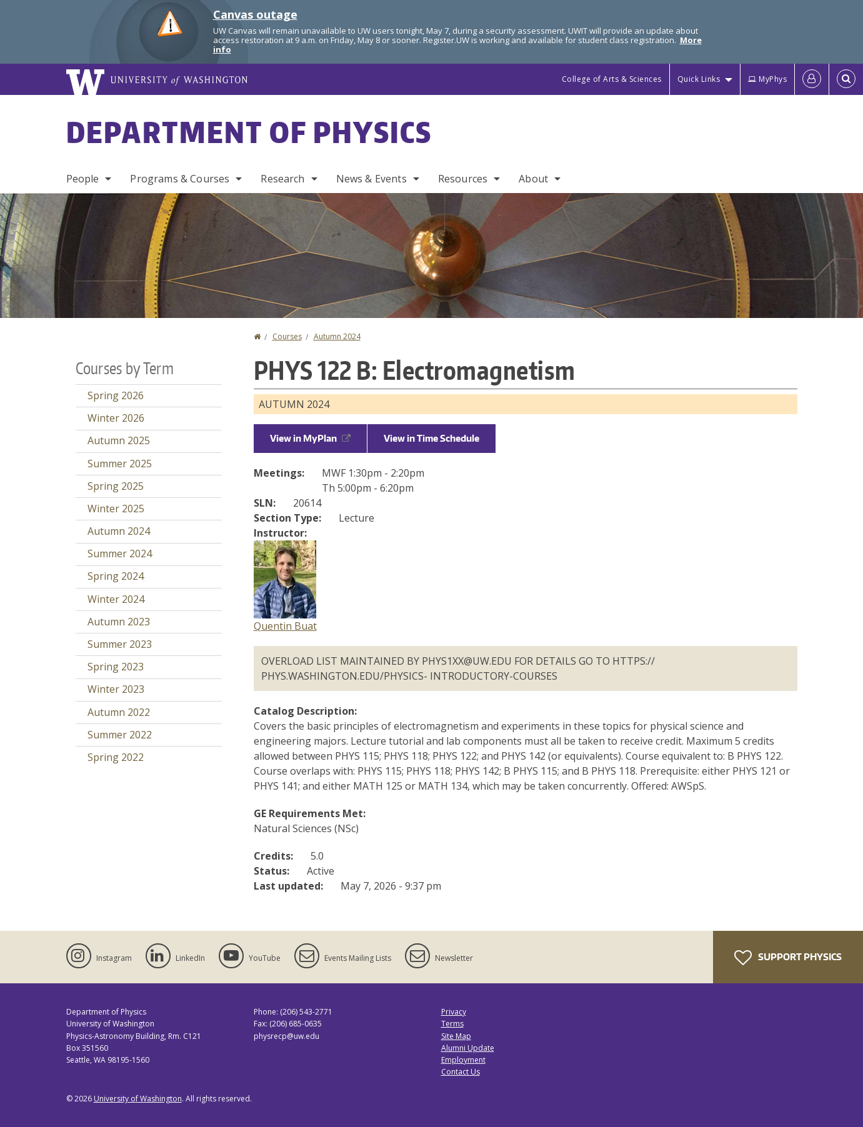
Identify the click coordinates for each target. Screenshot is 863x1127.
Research (282, 179)
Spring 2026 (115, 395)
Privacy (453, 1011)
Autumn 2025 (118, 440)
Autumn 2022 (118, 712)
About (533, 179)
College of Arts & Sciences (612, 79)
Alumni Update (467, 1048)
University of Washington (138, 1098)
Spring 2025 (115, 486)
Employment (463, 1060)
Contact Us (460, 1071)
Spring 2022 (115, 757)
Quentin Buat (285, 626)
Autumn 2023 (118, 621)
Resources (462, 179)
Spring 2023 (115, 666)
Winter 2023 (115, 689)
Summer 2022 (119, 735)
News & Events (371, 179)
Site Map (456, 1036)
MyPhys (767, 79)
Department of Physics (249, 131)
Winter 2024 (115, 599)
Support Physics (788, 957)
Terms (452, 1023)
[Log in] (812, 79)
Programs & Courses (179, 179)
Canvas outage (255, 14)
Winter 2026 (115, 418)
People (82, 179)
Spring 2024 (115, 576)
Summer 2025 (119, 463)
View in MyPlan (310, 438)
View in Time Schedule (431, 438)
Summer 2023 (119, 644)
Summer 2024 (119, 553)
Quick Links (699, 79)
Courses (287, 336)
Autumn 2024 (337, 336)
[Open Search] (846, 79)
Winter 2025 (115, 508)
